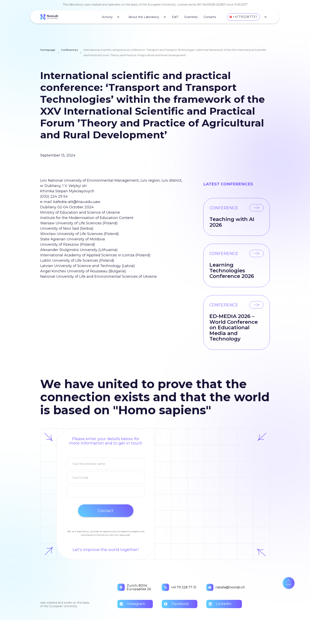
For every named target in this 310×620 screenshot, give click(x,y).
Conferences (69, 49)
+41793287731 (245, 17)
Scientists (191, 17)
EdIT (175, 17)
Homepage (47, 49)
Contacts (209, 17)
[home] (49, 17)
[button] (109, 17)
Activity (107, 17)
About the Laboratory (143, 17)
